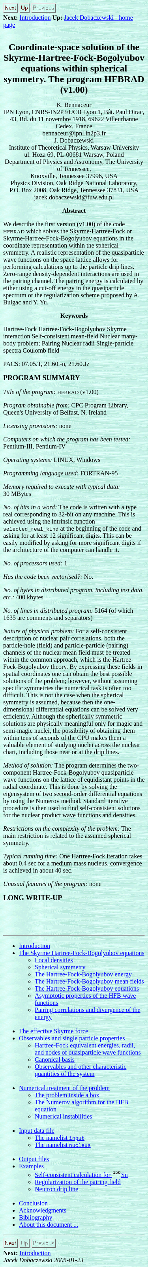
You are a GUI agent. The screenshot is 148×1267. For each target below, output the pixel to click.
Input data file (36, 1130)
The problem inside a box (67, 1095)
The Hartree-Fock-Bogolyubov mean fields (89, 981)
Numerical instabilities (63, 1116)
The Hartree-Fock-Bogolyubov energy (83, 974)
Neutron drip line (56, 1189)
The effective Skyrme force (53, 1031)
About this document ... (48, 1224)
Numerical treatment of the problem (64, 1088)
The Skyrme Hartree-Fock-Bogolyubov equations (81, 953)
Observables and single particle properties (72, 1038)
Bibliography (35, 1217)
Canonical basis (55, 1059)
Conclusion (33, 1203)
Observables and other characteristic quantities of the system (80, 1070)
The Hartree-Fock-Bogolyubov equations (87, 988)
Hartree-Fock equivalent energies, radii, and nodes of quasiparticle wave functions (88, 1049)
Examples (31, 1166)
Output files (34, 1159)
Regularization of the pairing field (78, 1182)
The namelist (59, 1137)
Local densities (54, 960)
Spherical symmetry (60, 967)
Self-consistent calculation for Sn (81, 1174)
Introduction (35, 17)
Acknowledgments (42, 1210)
